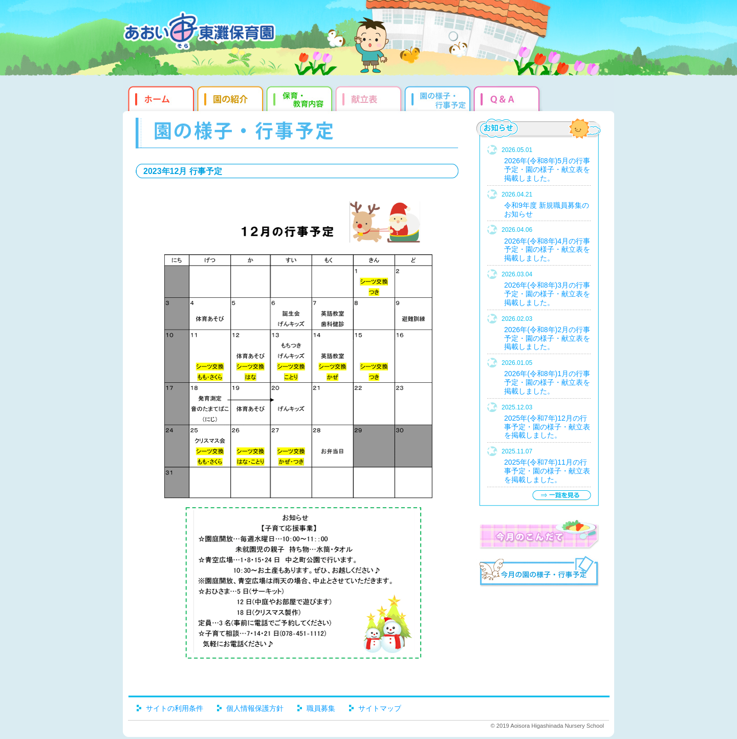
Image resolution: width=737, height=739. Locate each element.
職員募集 (321, 708)
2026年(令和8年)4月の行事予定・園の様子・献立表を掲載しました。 (547, 250)
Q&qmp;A (508, 97)
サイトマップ (379, 708)
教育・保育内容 (300, 97)
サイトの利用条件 (174, 708)
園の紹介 (231, 97)
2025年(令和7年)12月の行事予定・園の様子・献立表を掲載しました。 (547, 427)
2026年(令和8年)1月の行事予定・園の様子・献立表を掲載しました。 (547, 382)
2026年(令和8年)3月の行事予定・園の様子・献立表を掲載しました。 (547, 294)
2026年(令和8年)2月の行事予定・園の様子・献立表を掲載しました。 (547, 338)
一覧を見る (561, 495)
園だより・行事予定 (438, 97)
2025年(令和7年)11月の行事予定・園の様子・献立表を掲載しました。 (547, 471)
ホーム (160, 97)
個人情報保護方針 (255, 708)
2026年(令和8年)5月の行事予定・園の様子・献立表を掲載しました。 (547, 169)
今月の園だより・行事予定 (538, 573)
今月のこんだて (538, 534)
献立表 (369, 97)
